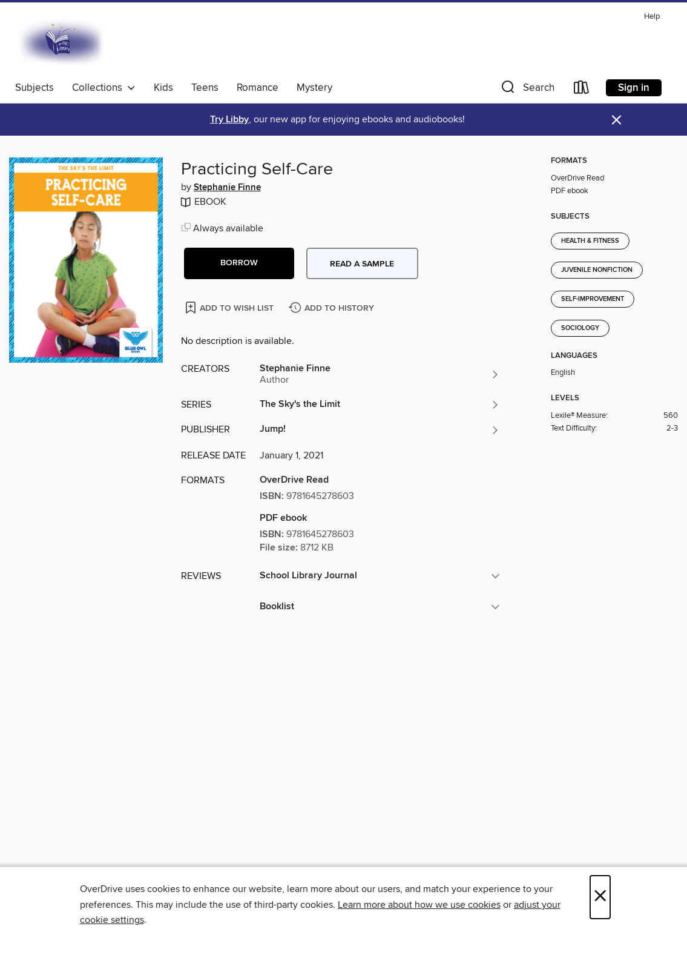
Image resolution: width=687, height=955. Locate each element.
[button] (527, 90)
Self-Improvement (592, 299)
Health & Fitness (590, 241)
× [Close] (600, 897)
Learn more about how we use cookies (419, 905)
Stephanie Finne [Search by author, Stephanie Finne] (227, 187)
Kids (163, 87)
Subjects (34, 87)
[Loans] (582, 90)
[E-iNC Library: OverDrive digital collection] (61, 41)
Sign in (633, 87)
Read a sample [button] (362, 264)
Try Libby (229, 119)
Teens (205, 87)
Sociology (580, 328)
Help (652, 16)
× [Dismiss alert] (616, 120)
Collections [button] (104, 87)
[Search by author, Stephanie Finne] (380, 374)
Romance (257, 87)
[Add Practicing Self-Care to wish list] (230, 307)
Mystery (314, 87)
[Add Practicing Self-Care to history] (333, 308)
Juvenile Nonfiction (597, 270)
